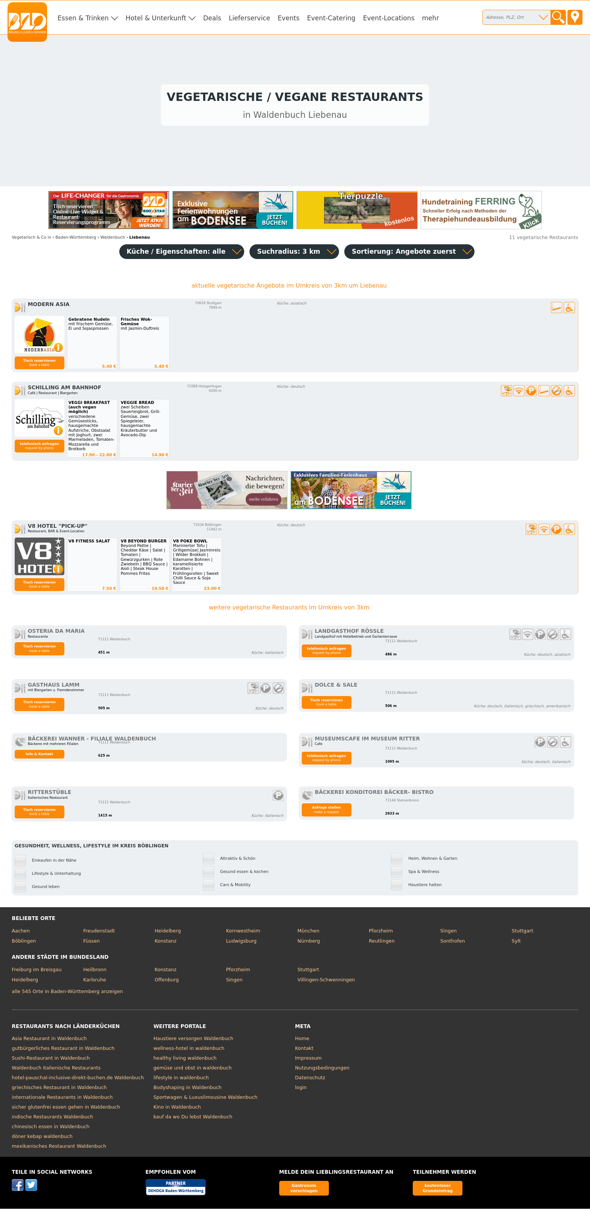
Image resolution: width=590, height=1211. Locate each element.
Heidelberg (168, 932)
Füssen (91, 943)
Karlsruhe (94, 982)
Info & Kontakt (39, 756)
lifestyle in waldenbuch (181, 1079)
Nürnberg (308, 943)
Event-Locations (389, 18)
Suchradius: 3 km (288, 253)
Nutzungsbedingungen (322, 1069)
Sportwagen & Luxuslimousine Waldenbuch (205, 1099)
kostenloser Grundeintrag (438, 1190)
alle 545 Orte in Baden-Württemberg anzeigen (67, 993)
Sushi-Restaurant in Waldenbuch (51, 1060)
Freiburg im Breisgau (36, 971)
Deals (212, 18)
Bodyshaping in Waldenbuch (188, 1089)
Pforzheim (381, 932)
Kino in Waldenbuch (177, 1109)
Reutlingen (382, 943)
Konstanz (165, 943)
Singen (448, 932)
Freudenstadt (99, 932)
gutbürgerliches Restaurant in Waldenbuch (63, 1050)
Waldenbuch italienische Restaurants (56, 1069)
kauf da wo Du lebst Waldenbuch (193, 1118)
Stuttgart (522, 932)
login (301, 1089)
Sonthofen (452, 943)
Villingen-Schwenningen (326, 982)
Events (289, 18)
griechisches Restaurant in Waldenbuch (59, 1089)
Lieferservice (249, 18)
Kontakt (304, 1050)
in (31, 239)
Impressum (308, 1060)
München (308, 932)
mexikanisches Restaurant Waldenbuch (59, 1148)
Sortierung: (404, 253)
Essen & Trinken (83, 18)
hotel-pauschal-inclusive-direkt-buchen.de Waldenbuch (78, 1079)
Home (302, 1040)
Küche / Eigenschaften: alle (176, 253)
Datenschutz (310, 1079)
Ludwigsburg (241, 943)
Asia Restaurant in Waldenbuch (49, 1040)
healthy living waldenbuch (185, 1060)
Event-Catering (331, 18)
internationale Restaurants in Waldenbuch (62, 1099)
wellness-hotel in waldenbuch (189, 1050)
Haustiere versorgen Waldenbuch (193, 1040)
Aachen (21, 932)
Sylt (516, 943)
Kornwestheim (243, 932)
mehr (430, 18)
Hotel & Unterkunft (156, 18)
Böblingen (24, 943)
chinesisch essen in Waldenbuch (50, 1128)
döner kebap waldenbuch (42, 1138)
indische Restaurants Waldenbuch (52, 1118)
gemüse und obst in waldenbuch (193, 1069)
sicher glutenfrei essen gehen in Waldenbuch (66, 1109)
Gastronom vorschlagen (304, 1190)
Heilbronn (94, 971)
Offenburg (167, 982)
